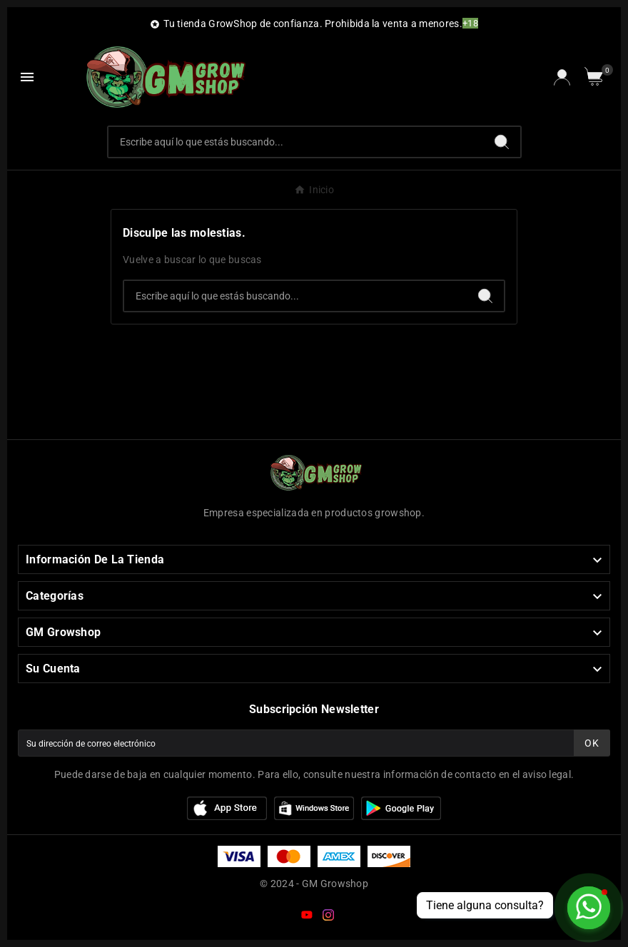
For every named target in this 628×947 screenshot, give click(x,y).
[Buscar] (295, 142)
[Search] (502, 142)
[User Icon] (562, 77)
